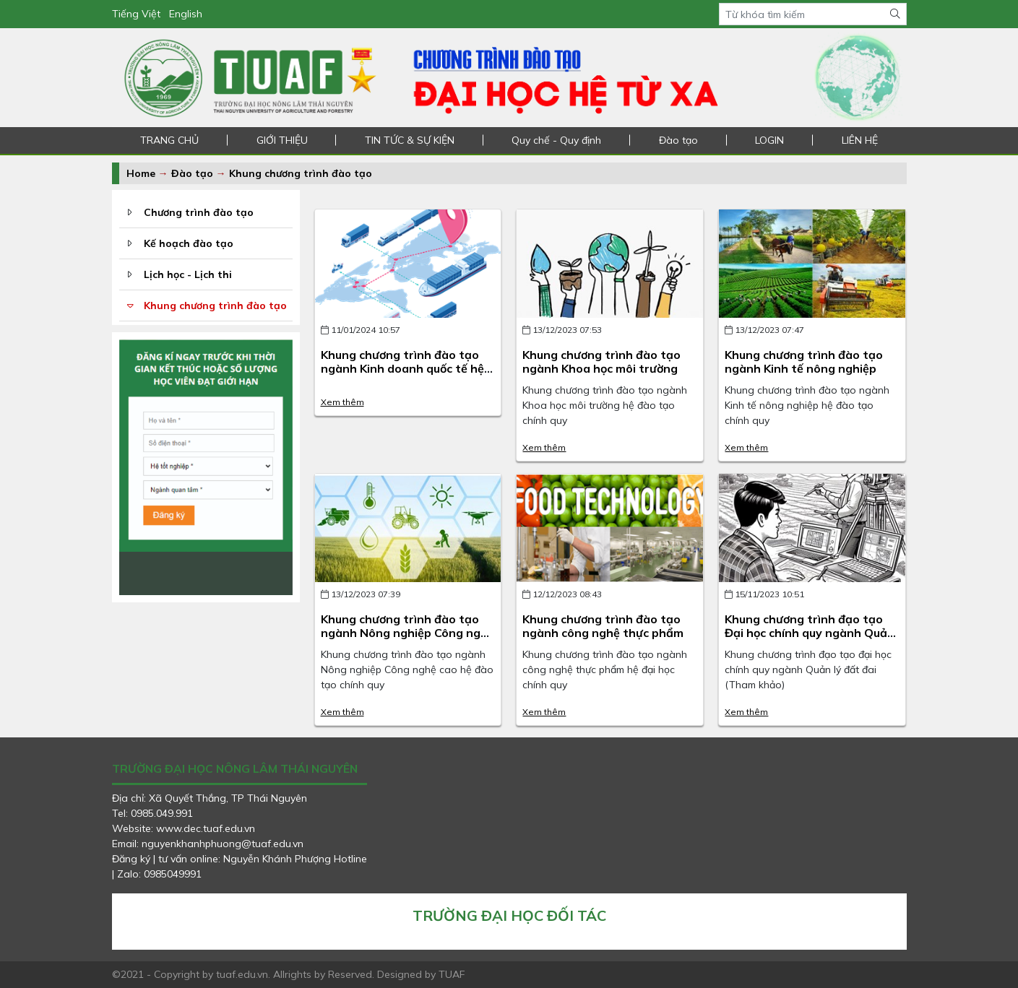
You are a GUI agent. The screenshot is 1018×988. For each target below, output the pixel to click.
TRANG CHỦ (169, 140)
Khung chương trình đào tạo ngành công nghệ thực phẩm (602, 626)
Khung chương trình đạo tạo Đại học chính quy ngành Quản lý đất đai (809, 633)
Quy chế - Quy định (556, 140)
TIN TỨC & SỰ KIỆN (409, 140)
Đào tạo (678, 140)
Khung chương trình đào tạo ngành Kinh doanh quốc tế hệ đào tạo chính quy (402, 368)
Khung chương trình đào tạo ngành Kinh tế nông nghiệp (804, 361)
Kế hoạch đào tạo (188, 243)
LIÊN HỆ (860, 140)
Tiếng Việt (136, 13)
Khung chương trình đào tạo (300, 173)
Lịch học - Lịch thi (188, 274)
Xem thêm (342, 401)
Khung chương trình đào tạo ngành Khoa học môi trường (601, 361)
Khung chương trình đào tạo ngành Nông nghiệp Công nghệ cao (407, 633)
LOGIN (769, 140)
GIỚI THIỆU (282, 140)
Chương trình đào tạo (199, 212)
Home (140, 173)
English (185, 13)
